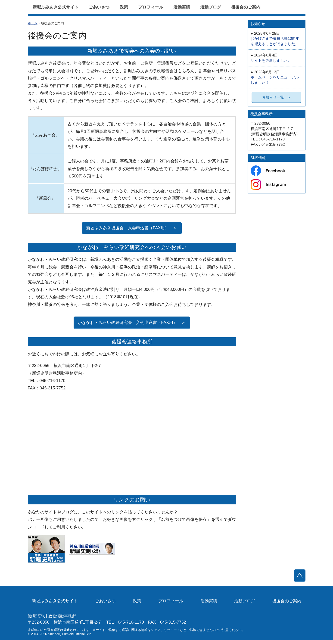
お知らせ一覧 (276, 97)
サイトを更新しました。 (271, 57)
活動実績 (181, 7)
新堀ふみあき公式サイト (55, 7)
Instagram (295, 6)
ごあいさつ (99, 7)
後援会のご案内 (245, 7)
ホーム (32, 23)
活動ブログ (210, 7)
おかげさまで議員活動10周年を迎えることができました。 (275, 38)
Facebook (276, 6)
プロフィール (150, 7)
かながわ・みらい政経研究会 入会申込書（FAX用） (132, 322)
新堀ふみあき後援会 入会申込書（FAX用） (131, 228)
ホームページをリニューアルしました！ (275, 77)
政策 (124, 7)
